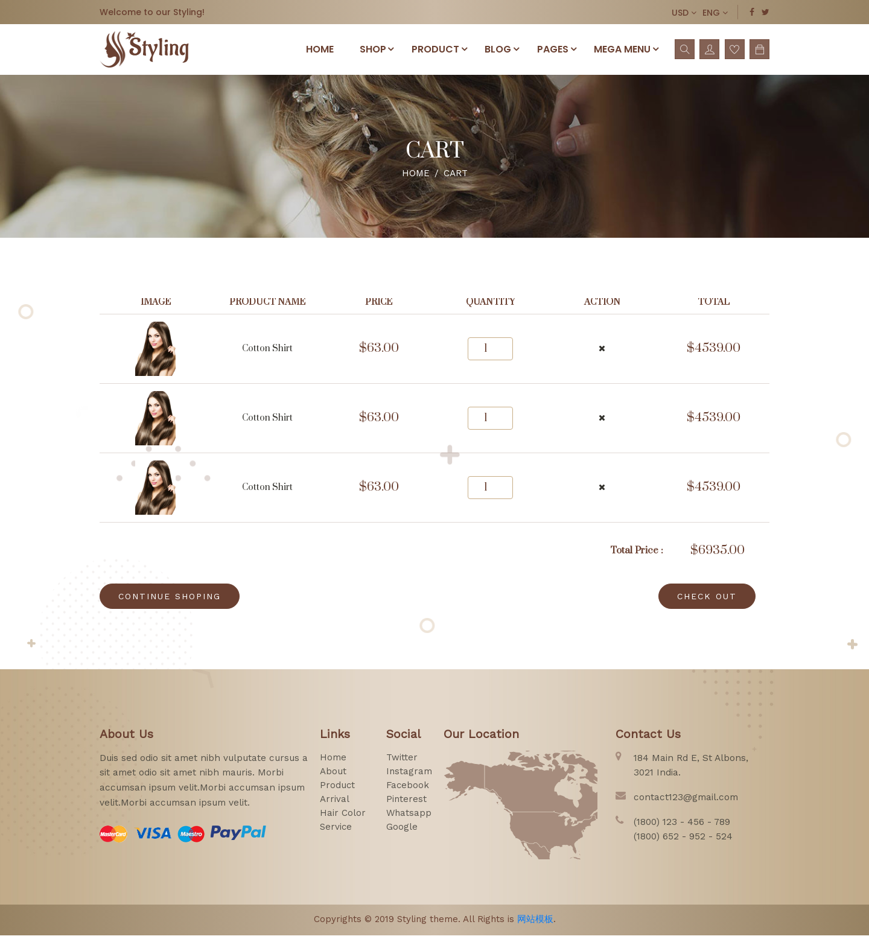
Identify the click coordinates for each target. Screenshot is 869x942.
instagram (409, 777)
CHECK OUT (707, 602)
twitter (402, 763)
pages (555, 52)
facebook (408, 791)
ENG (715, 13)
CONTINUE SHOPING (169, 602)
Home (308, 52)
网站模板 (535, 925)
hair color (343, 818)
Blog (499, 52)
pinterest (406, 805)
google (402, 832)
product (337, 791)
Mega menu (626, 52)
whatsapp (409, 818)
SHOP (370, 52)
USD (684, 13)
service (336, 832)
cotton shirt (267, 355)
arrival (334, 805)
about (333, 777)
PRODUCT (434, 52)
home (333, 763)
